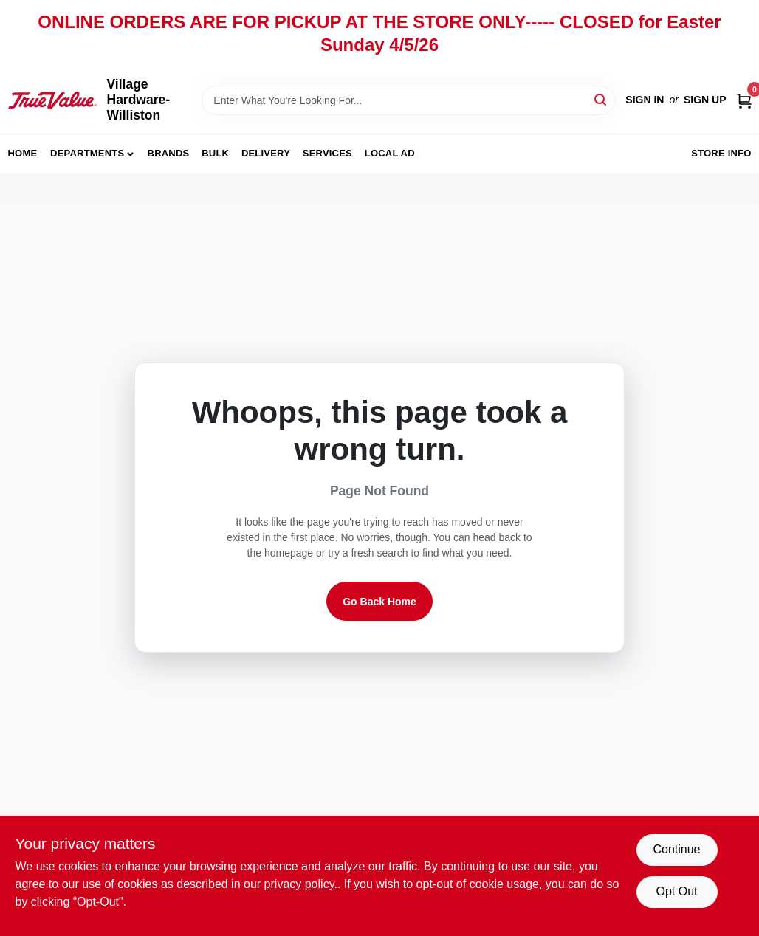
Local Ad (390, 153)
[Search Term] (408, 100)
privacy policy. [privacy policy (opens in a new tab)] (300, 884)
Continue (676, 849)
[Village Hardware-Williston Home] (52, 100)
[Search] (601, 99)
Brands (169, 153)
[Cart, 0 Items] (744, 100)
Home (23, 153)
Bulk (215, 153)
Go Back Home (379, 602)
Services (327, 153)
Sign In (644, 100)
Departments (87, 153)
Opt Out (676, 891)
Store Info (721, 153)
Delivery (265, 153)
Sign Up (705, 100)
